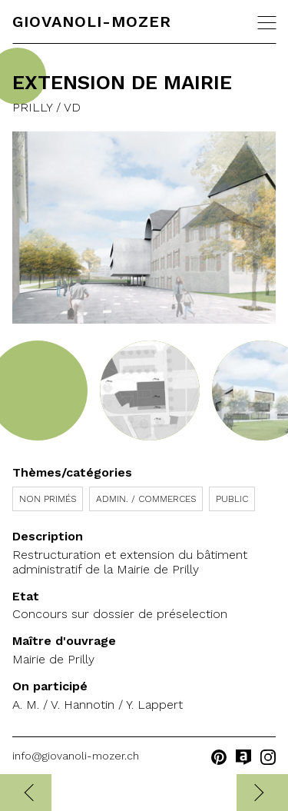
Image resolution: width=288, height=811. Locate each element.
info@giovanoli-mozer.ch (75, 756)
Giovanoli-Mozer (91, 21)
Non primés (47, 499)
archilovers (243, 757)
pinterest (219, 757)
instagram (268, 757)
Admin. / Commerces (146, 499)
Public (232, 499)
